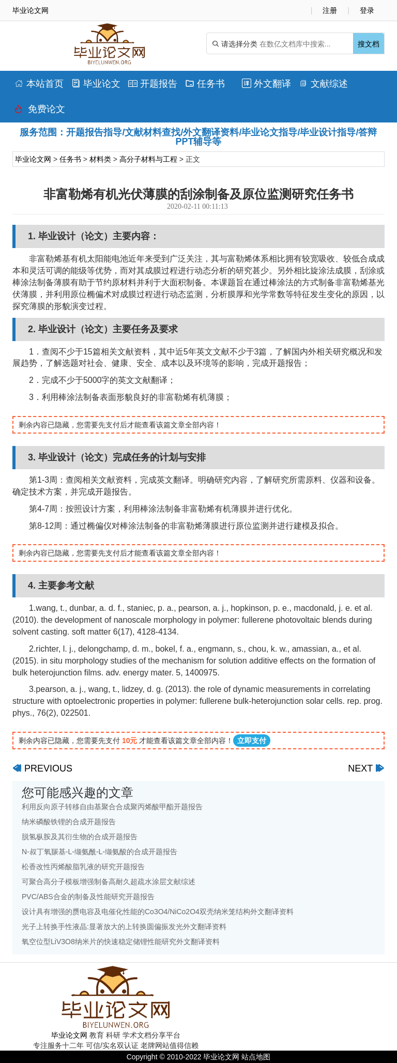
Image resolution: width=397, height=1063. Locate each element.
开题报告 (152, 84)
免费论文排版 (39, 111)
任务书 (205, 84)
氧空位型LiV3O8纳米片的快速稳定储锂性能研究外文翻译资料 (121, 941)
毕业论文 (95, 84)
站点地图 (255, 1057)
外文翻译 (266, 84)
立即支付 (251, 740)
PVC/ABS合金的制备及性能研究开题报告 (88, 896)
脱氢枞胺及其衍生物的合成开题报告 (80, 837)
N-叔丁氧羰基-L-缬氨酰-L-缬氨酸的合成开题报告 (99, 852)
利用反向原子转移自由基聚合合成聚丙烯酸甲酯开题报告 (112, 807)
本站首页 (39, 84)
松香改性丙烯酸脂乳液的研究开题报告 (83, 866)
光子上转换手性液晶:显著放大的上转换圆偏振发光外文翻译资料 (124, 926)
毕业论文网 (33, 159)
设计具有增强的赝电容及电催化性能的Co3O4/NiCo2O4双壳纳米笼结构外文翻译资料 (158, 911)
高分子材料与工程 (148, 159)
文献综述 (323, 84)
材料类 (100, 159)
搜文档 (368, 44)
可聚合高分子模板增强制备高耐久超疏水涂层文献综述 (108, 881)
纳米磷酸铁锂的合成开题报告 (69, 822)
